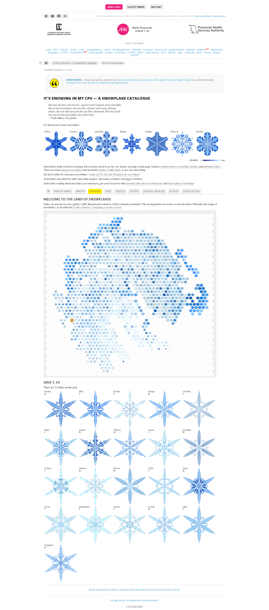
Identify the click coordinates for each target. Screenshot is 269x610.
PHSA (177, 589)
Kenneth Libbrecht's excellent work (144, 183)
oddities (120, 191)
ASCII (55, 49)
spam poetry (152, 52)
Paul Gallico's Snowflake (181, 183)
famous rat (161, 49)
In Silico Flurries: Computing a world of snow (97, 207)
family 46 (119, 170)
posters (134, 191)
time (163, 52)
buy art (156, 7)
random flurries (168, 166)
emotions (148, 49)
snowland (95, 191)
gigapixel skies (176, 49)
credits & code (191, 191)
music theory (77, 52)
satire (140, 52)
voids (199, 52)
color (81, 49)
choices (64, 49)
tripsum (172, 52)
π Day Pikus (189, 79)
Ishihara (201, 49)
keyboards (216, 49)
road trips (120, 52)
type (180, 52)
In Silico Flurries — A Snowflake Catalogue (75, 63)
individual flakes (211, 166)
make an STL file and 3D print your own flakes (114, 174)
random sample (62, 191)
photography (96, 52)
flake (108, 191)
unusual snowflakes (71, 170)
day (48, 49)
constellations (93, 49)
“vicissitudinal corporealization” (142, 600)
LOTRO (64, 52)
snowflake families (188, 166)
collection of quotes (127, 79)
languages (53, 52)
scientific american (154, 191)
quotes (109, 52)
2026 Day (114, 7)
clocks (73, 49)
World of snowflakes (113, 63)
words (207, 52)
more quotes (219, 16)
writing (216, 52)
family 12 (104, 170)
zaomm (135, 54)
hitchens (190, 49)
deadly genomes (121, 49)
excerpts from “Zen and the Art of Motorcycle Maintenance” (97, 82)
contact (113, 589)
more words (74, 79)
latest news (136, 7)
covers (106, 49)
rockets (131, 52)
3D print (174, 191)
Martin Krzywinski (98, 589)
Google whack (117, 600)
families (80, 191)
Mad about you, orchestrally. (197, 16)
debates (136, 49)
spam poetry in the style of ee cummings (160, 79)
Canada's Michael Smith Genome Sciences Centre (145, 589)
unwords (189, 52)
